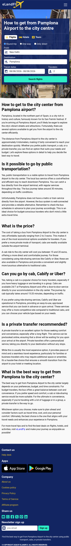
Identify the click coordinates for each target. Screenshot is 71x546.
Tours (36, 37)
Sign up (43, 528)
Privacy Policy (9, 493)
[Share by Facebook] (12, 518)
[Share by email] (3, 518)
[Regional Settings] (60, 5)
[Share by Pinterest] (21, 518)
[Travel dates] (26, 71)
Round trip (10, 44)
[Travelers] (59, 71)
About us (6, 481)
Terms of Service (10, 499)
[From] (37, 52)
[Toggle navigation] (65, 4)
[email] (21, 528)
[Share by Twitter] (17, 518)
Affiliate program (10, 505)
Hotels (24, 37)
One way (25, 44)
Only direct (40, 44)
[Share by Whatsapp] (8, 518)
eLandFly (20, 429)
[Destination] (37, 61)
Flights (10, 37)
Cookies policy (9, 487)
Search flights (35, 79)
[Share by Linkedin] (26, 518)
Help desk (6, 455)
